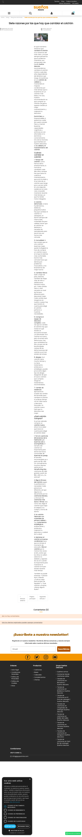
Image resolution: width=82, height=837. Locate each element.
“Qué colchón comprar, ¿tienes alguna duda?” (40, 586)
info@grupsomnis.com (20, 756)
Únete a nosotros (71, 1)
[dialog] (17, 806)
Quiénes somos (62, 672)
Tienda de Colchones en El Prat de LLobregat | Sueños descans (63, 698)
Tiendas (57, 1)
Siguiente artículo (43, 598)
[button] (17, 831)
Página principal (32, 598)
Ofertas (37, 680)
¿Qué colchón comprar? (40, 417)
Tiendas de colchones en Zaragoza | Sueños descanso (63, 734)
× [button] (30, 779)
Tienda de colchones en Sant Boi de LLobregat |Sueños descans (63, 742)
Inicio (13, 686)
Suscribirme (63, 648)
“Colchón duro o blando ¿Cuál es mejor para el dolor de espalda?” (40, 579)
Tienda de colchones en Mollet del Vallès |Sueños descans (63, 717)
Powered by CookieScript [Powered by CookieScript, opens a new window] (17, 833)
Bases (36, 672)
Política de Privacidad (15, 678)
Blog (63, 1)
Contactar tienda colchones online (63, 675)
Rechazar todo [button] (23, 826)
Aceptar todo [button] (10, 826)
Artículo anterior (22, 599)
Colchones (38, 670)
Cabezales (38, 675)
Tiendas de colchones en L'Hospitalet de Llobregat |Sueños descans (63, 708)
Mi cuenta (75, 3)
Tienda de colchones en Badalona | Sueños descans (63, 690)
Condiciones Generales (15, 673)
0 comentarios (46, 30)
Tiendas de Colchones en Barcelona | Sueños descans (63, 682)
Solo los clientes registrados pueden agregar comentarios (22, 623)
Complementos (39, 677)
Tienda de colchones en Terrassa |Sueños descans (63, 725)
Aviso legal (15, 670)
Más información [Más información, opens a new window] (15, 802)
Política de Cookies (15, 682)
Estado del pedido (65, 3)
